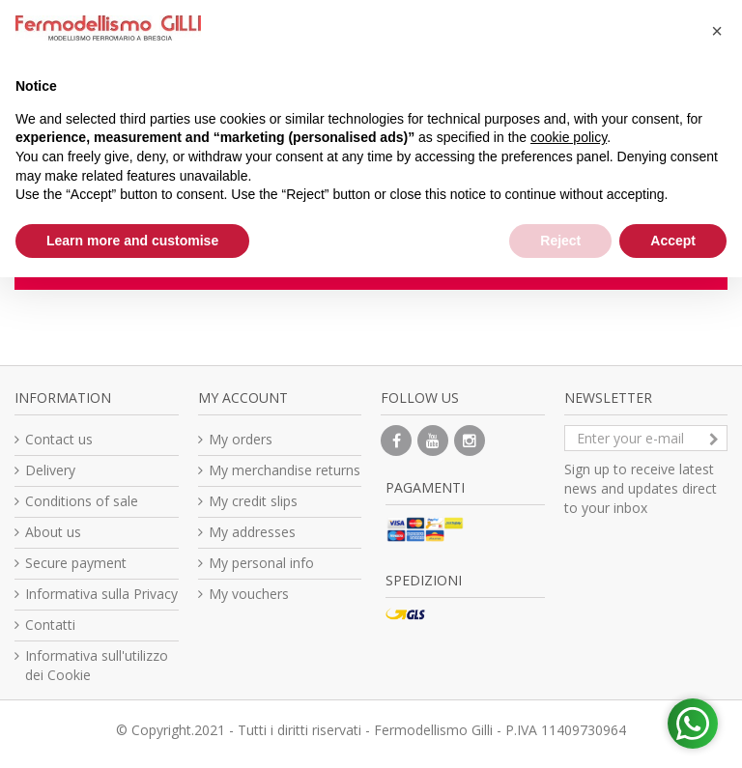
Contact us (59, 439)
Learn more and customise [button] (132, 240)
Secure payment (76, 563)
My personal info (261, 563)
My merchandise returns (284, 470)
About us (53, 532)
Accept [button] (673, 240)
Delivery (50, 470)
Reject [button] (560, 240)
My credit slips (253, 501)
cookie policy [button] (568, 137)
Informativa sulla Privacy (101, 593)
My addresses (252, 532)
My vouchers (249, 593)
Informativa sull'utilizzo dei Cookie (96, 665)
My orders (240, 439)
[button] (716, 30)
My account (243, 397)
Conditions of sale (81, 501)
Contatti (50, 624)
